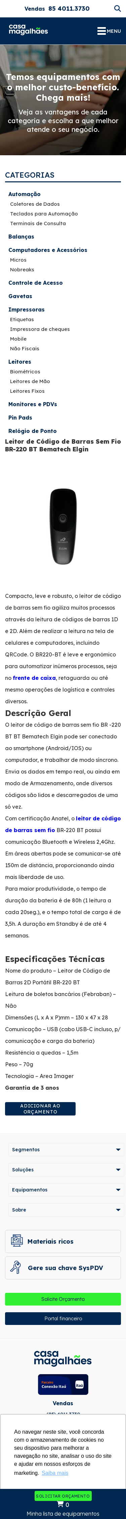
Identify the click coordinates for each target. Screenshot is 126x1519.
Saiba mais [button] (55, 1473)
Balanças (21, 236)
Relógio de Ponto (32, 431)
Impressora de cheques (40, 329)
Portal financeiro (63, 1319)
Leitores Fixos (27, 391)
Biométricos (25, 371)
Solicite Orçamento (63, 1299)
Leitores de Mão (30, 381)
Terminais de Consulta (38, 223)
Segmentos (26, 1150)
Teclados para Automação (44, 213)
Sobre (19, 1210)
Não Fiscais (24, 348)
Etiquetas (22, 319)
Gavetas (20, 296)
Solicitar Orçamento (63, 1496)
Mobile (18, 339)
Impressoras (26, 309)
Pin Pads (20, 417)
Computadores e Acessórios (47, 250)
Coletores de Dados (35, 204)
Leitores (19, 361)
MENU (109, 31)
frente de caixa (34, 678)
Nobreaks (22, 269)
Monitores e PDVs (32, 404)
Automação (24, 194)
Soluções (23, 1170)
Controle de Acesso (35, 282)
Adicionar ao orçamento (40, 1109)
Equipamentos (29, 1190)
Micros (18, 260)
